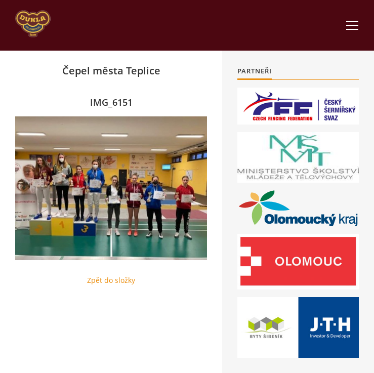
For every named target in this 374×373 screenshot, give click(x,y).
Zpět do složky (111, 280)
